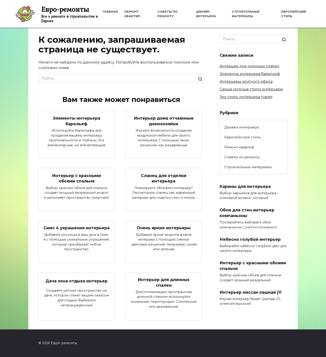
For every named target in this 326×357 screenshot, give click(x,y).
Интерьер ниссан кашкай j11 (250, 292)
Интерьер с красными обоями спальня (76, 178)
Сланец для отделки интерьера (163, 178)
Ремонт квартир (239, 147)
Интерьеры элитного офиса (246, 81)
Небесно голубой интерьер (250, 239)
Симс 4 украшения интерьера (76, 228)
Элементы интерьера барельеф (76, 121)
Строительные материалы (248, 167)
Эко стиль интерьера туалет (246, 97)
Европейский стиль (242, 137)
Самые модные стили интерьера (251, 89)
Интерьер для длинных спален (163, 282)
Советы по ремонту (242, 157)
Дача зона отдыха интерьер (77, 281)
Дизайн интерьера (241, 127)
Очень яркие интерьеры (164, 228)
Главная (110, 11)
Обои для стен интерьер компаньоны (247, 213)
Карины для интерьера (245, 186)
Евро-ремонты (65, 9)
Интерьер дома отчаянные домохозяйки (164, 121)
